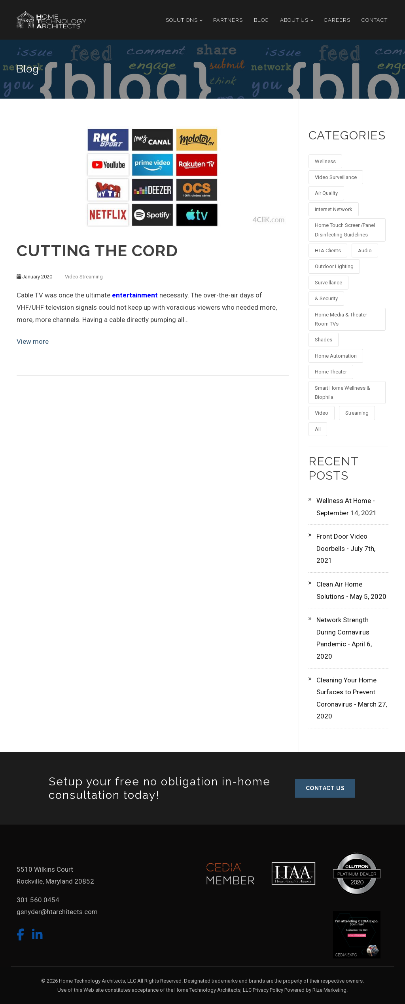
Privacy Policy (268, 990)
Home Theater (331, 372)
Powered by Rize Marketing (315, 990)
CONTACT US (325, 788)
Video (71, 277)
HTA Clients (328, 250)
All (318, 429)
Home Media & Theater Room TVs (341, 319)
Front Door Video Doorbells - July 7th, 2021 (345, 548)
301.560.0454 (38, 900)
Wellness (325, 161)
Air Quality (326, 193)
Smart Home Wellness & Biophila (342, 392)
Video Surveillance (336, 177)
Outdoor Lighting (334, 266)
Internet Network (333, 209)
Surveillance (328, 283)
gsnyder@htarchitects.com (57, 912)
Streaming (91, 277)
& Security (326, 298)
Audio (365, 250)
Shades (323, 340)
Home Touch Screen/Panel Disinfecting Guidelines (345, 229)
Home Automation (336, 356)
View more (33, 341)
